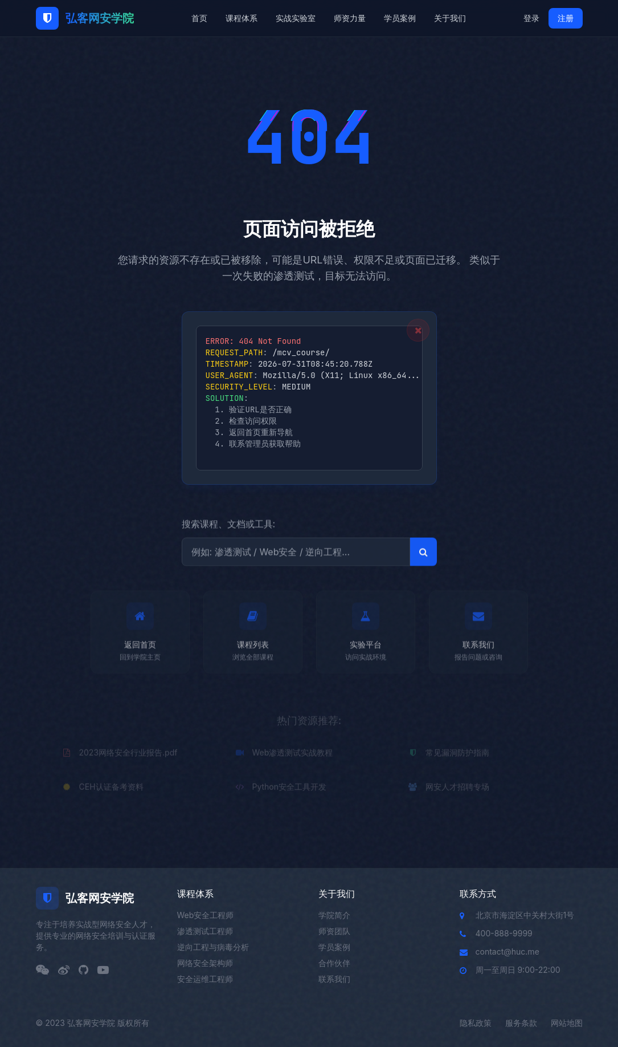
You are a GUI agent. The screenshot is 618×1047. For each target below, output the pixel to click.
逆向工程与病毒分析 (213, 947)
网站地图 (567, 1023)
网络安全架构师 (205, 963)
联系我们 (334, 979)
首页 (199, 18)
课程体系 (241, 18)
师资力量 (350, 18)
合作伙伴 (334, 963)
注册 (566, 18)
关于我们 (450, 18)
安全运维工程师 (205, 979)
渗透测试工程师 (205, 931)
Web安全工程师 (205, 915)
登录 (531, 18)
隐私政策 (476, 1023)
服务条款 (521, 1023)
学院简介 (334, 915)
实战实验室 (296, 18)
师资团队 (334, 931)
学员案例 (400, 18)
